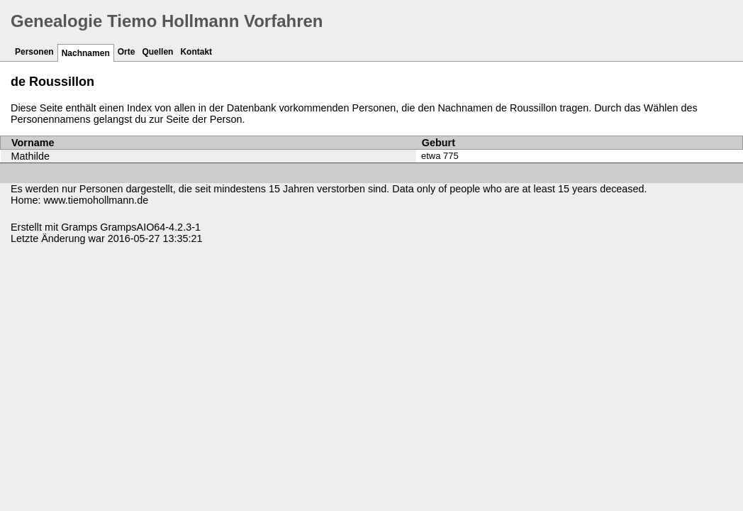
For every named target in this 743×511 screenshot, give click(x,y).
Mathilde (30, 156)
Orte (126, 52)
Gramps (79, 227)
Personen (34, 52)
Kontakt (196, 52)
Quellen (157, 52)
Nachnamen (86, 53)
